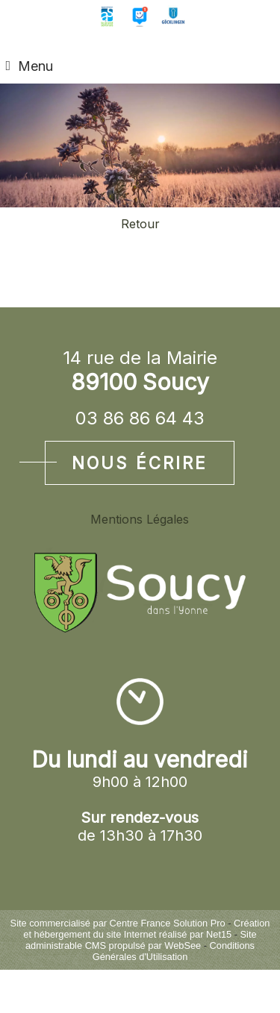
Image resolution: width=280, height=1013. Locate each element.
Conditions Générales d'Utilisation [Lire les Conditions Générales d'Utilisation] (174, 951)
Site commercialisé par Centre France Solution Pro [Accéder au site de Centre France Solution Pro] (117, 923)
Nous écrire (140, 463)
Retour (140, 223)
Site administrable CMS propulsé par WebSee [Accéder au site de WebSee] (141, 940)
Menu (35, 66)
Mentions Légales (139, 519)
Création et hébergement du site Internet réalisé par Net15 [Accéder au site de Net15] (146, 929)
